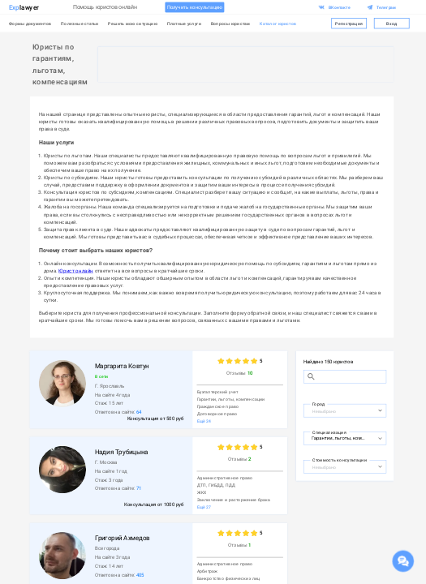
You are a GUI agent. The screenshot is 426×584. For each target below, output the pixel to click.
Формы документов (30, 23)
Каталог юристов (278, 23)
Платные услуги (184, 23)
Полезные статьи (79, 23)
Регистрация (349, 23)
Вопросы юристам (231, 23)
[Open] (380, 410)
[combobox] (342, 409)
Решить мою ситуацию (132, 23)
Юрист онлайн (75, 270)
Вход (392, 23)
